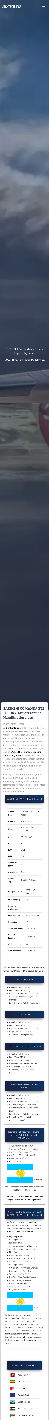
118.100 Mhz (31, 951)
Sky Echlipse (12, 728)
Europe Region (24, 1388)
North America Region (27, 1415)
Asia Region (23, 1375)
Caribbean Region (25, 1402)
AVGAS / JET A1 (32, 916)
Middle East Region (26, 1409)
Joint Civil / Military (28, 880)
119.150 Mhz (31, 928)
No (22, 864)
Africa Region (23, 1382)
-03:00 (23, 844)
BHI (22, 856)
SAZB (23, 850)
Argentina (25, 821)
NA (27, 900)
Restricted (25, 872)
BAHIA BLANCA (27, 837)
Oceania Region (24, 1395)
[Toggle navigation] (44, 6)
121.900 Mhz (31, 936)
